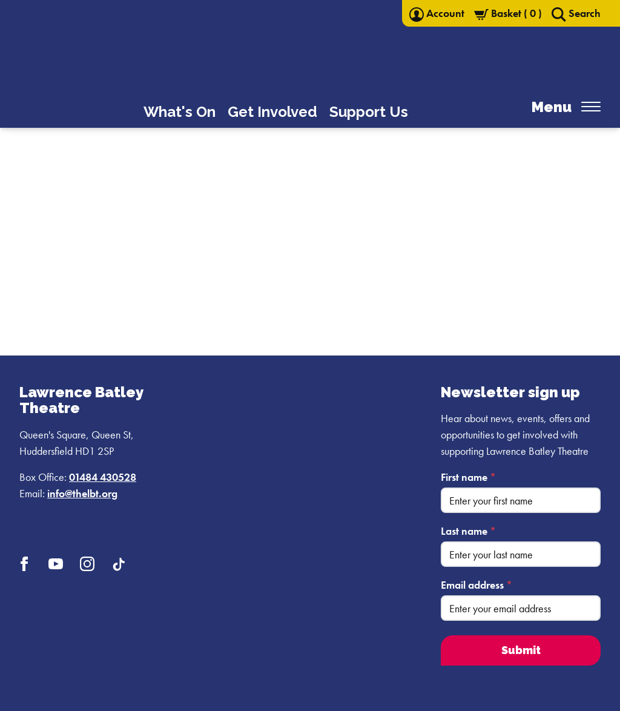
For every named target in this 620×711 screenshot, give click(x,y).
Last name (468, 531)
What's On (179, 112)
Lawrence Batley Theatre (81, 400)
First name (468, 477)
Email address (476, 585)
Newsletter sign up (510, 392)
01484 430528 (102, 477)
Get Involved (272, 112)
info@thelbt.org (82, 493)
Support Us (368, 112)
